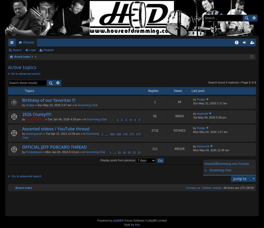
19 (124, 152)
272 (138, 134)
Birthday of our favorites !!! (49, 100)
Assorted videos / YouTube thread (55, 129)
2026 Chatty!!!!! (37, 114)
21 (134, 152)
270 (125, 134)
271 (131, 134)
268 (112, 134)
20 (129, 152)
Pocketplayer (34, 152)
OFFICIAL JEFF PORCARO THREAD (54, 147)
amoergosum (34, 133)
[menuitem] (211, 187)
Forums (28, 42)
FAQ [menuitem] (238, 43)
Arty (137, 224)
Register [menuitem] (253, 43)
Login (32, 50)
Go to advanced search (25, 73)
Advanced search (253, 18)
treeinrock (203, 146)
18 (119, 152)
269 (118, 134)
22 (139, 152)
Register (49, 50)
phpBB (117, 220)
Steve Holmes (35, 119)
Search (246, 18)
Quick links (13, 43)
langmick (202, 113)
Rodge (30, 105)
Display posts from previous (128, 160)
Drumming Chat (87, 105)
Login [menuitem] (245, 43)
